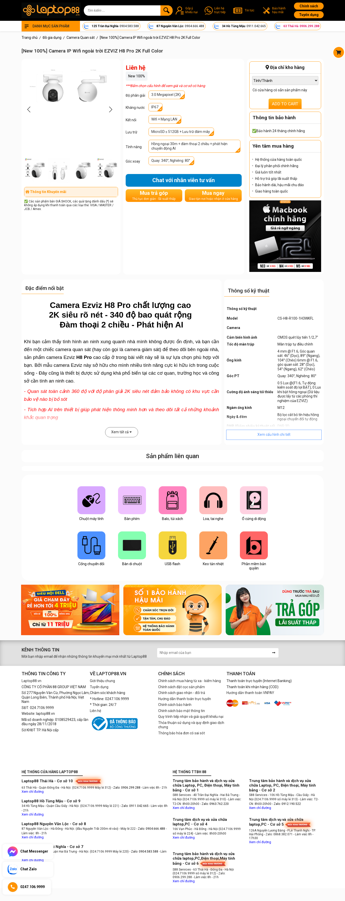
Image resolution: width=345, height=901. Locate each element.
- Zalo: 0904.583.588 (143, 851)
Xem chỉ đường (33, 791)
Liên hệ (95, 711)
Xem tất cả (121, 432)
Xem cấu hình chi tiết (273, 434)
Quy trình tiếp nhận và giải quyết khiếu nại (190, 717)
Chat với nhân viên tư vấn (183, 180)
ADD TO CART (285, 103)
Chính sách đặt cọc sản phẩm (181, 687)
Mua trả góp (153, 195)
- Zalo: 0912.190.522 (286, 804)
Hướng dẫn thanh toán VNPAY (250, 693)
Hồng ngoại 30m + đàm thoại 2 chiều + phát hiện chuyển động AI (189, 146)
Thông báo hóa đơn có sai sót (181, 733)
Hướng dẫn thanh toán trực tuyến (184, 699)
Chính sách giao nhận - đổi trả (181, 693)
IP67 (154, 107)
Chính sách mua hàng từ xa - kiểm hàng (189, 681)
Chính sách (309, 6)
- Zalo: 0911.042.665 (134, 806)
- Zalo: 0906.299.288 (126, 787)
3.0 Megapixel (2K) (166, 95)
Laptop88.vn (31, 681)
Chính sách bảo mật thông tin (181, 711)
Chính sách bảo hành (174, 705)
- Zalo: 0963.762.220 (214, 804)
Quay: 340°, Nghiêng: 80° (170, 161)
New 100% (136, 76)
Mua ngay (213, 195)
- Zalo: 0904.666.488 (150, 828)
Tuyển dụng (309, 15)
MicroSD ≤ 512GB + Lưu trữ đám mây (180, 132)
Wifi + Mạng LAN (164, 119)
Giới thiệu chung (102, 681)
